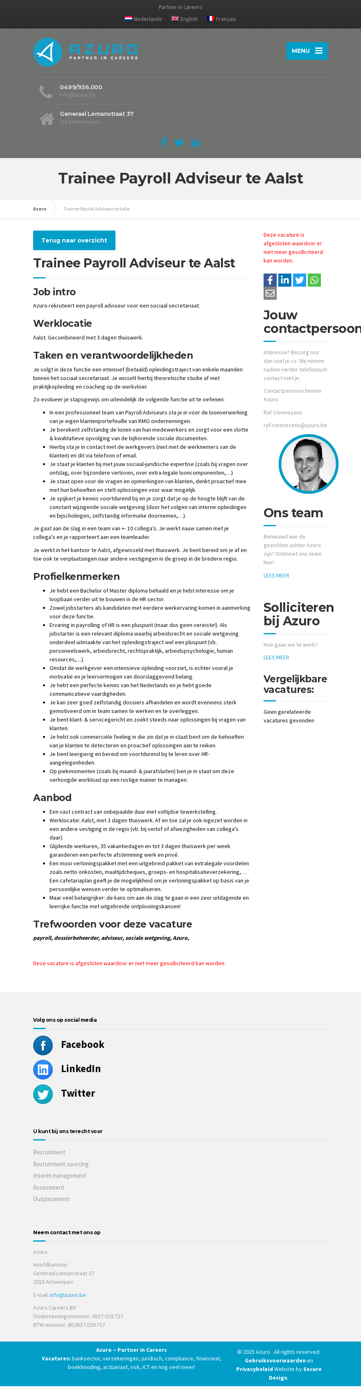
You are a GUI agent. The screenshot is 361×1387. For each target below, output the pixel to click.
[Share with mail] (270, 294)
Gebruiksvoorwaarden (276, 1361)
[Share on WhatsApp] (314, 280)
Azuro (39, 209)
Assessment (49, 1188)
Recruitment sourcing (61, 1165)
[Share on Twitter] (299, 280)
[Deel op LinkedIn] (284, 280)
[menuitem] (143, 20)
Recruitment (49, 1153)
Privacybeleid (254, 1369)
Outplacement (51, 1200)
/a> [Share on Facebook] (270, 280)
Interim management (59, 1176)
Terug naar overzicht (74, 241)
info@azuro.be (68, 1295)
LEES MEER (276, 576)
